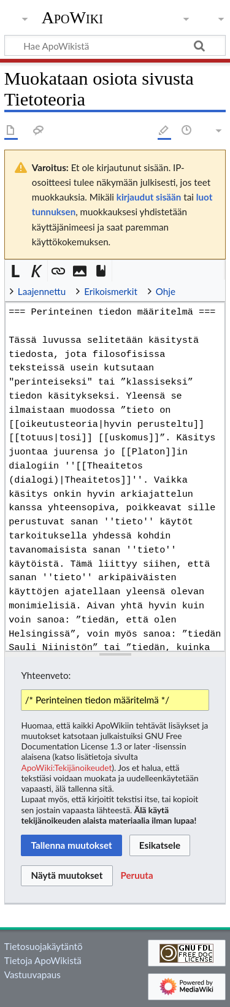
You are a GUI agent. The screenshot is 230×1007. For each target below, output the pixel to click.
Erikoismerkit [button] (110, 291)
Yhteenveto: (46, 675)
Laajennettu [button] (42, 291)
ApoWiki (72, 17)
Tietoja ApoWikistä (43, 960)
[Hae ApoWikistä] (115, 45)
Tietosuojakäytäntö (43, 946)
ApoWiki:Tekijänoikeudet (66, 767)
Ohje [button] (165, 291)
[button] (15, 270)
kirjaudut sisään (149, 196)
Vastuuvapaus (32, 974)
